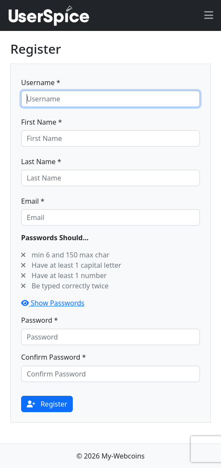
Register (47, 404)
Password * (39, 320)
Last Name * (41, 161)
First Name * (41, 122)
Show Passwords (52, 303)
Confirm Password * (53, 357)
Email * (32, 201)
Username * (40, 82)
